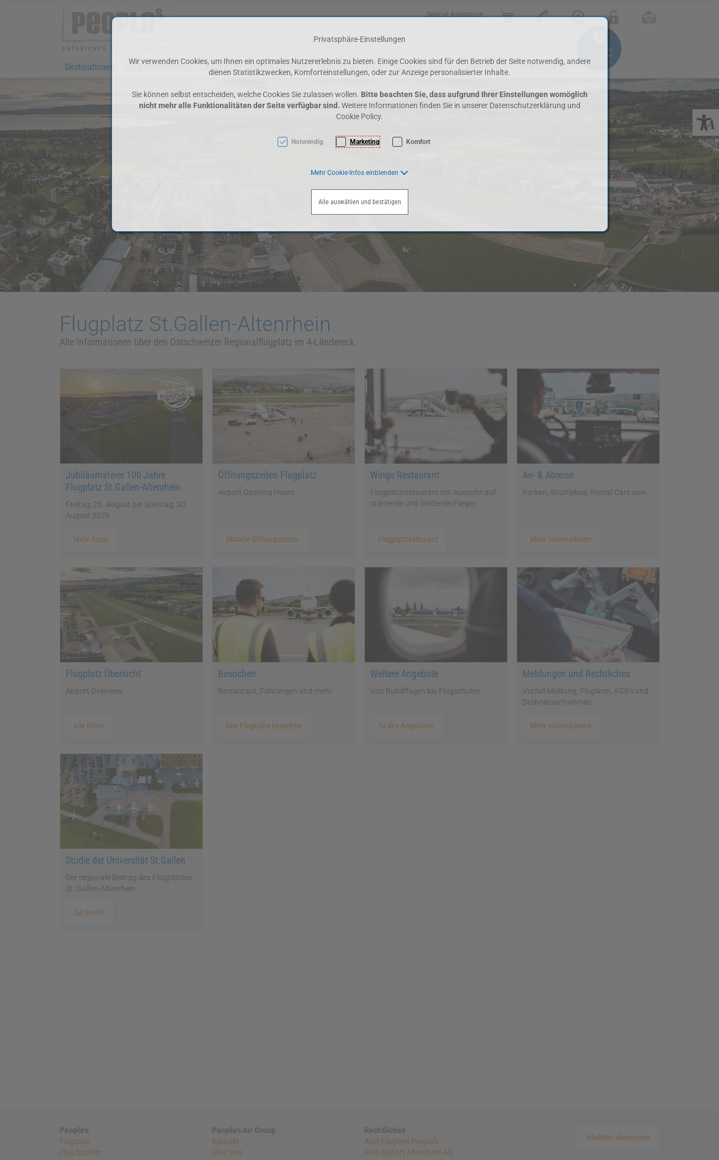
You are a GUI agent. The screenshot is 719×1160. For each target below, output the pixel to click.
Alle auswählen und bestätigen (359, 202)
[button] (359, 173)
